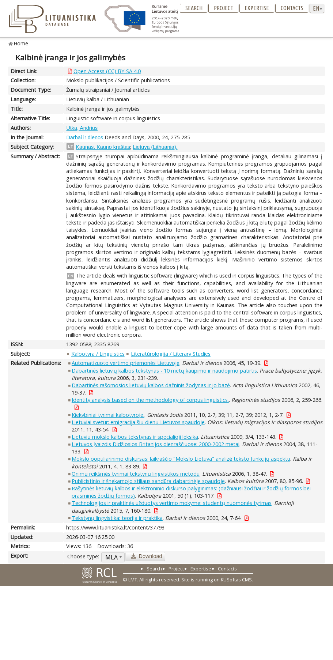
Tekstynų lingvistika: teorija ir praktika (117, 517)
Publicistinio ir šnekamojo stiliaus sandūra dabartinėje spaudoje (148, 481)
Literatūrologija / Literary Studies (171, 353)
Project (223, 8)
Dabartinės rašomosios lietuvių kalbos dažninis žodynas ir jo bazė (151, 385)
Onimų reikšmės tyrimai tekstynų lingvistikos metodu (136, 473)
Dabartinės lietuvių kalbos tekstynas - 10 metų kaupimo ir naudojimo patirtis (164, 370)
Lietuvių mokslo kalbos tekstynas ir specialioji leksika (135, 436)
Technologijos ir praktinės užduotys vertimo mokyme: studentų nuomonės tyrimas (172, 502)
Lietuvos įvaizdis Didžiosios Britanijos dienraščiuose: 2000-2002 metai (155, 444)
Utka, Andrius (82, 128)
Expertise (257, 8)
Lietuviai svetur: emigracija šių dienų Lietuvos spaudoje (138, 422)
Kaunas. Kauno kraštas (103, 147)
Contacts (292, 8)
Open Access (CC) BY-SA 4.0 (107, 71)
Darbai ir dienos (84, 137)
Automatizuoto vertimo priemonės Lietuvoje (125, 362)
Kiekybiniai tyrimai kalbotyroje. (108, 414)
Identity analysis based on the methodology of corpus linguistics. (150, 399)
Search (194, 8)
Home (21, 43)
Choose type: (83, 556)
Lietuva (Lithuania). (155, 147)
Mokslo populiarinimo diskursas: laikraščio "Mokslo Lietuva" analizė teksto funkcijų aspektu (181, 458)
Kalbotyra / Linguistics (98, 353)
